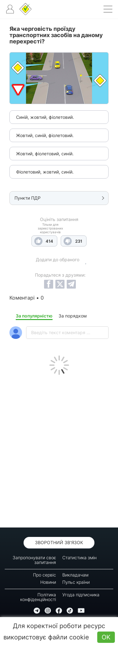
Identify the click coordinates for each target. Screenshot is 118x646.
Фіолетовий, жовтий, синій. (45, 171)
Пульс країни (76, 582)
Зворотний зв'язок (59, 542)
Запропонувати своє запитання (34, 560)
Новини (48, 582)
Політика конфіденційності (38, 597)
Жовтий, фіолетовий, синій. (45, 153)
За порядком (73, 315)
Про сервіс (44, 574)
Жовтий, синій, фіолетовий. (45, 135)
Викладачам (75, 574)
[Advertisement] (59, 450)
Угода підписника (80, 594)
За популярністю (34, 315)
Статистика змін (79, 557)
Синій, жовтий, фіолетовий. (45, 117)
